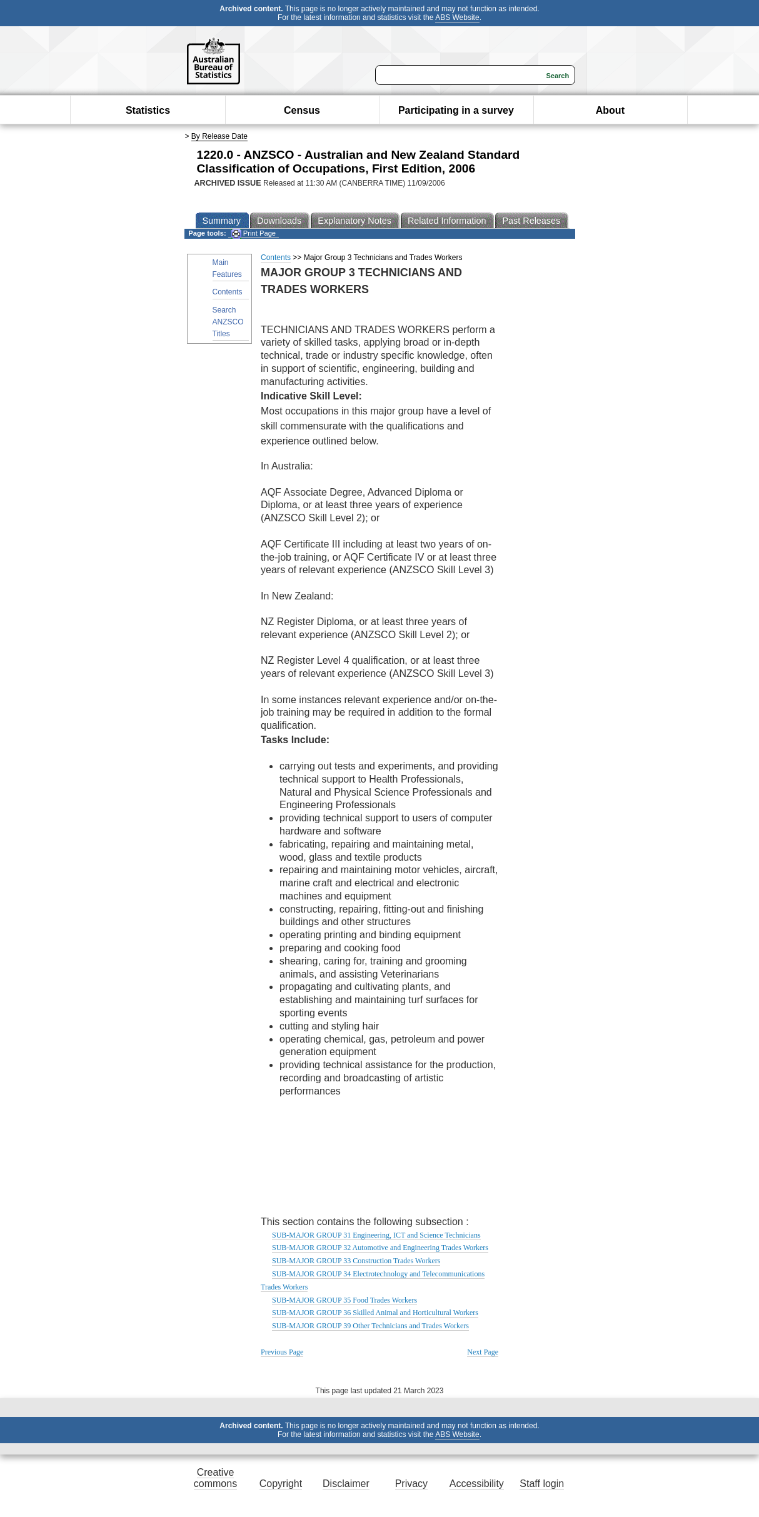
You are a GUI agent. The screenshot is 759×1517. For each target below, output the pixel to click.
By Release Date (219, 136)
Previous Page (282, 1352)
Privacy (411, 1483)
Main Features (227, 268)
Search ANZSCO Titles (228, 322)
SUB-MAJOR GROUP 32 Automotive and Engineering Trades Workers (380, 1247)
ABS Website (457, 17)
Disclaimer (346, 1483)
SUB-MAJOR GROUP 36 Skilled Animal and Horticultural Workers (375, 1312)
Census (302, 110)
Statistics (148, 110)
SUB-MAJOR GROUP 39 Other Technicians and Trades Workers (370, 1325)
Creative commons (215, 1478)
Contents (228, 292)
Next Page (482, 1352)
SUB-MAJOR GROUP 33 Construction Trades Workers (356, 1260)
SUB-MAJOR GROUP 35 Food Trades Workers (344, 1300)
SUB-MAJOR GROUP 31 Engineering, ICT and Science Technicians (376, 1235)
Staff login (542, 1483)
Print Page (253, 233)
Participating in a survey (456, 110)
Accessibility (477, 1483)
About (610, 110)
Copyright (280, 1483)
